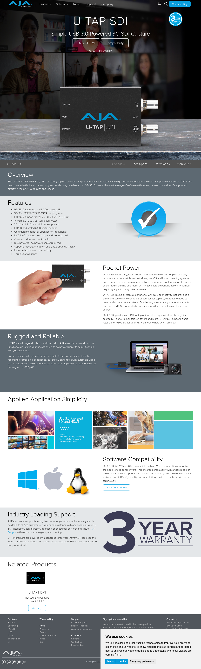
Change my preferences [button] (142, 661)
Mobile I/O (184, 163)
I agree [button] (110, 661)
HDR (10, 632)
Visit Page (37, 608)
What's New (45, 629)
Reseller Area (77, 645)
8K (9, 642)
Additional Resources (81, 629)
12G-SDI (11, 629)
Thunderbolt (14, 638)
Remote (11, 622)
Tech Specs (139, 163)
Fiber (10, 635)
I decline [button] (122, 661)
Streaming (13, 625)
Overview (118, 163)
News (42, 625)
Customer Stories (48, 635)
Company (76, 635)
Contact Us (76, 642)
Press (42, 638)
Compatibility (115, 43)
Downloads (162, 163)
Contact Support (79, 622)
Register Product (79, 625)
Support (75, 619)
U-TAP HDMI (86, 43)
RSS (41, 642)
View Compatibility (116, 487)
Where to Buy (180, 4)
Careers (75, 638)
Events (43, 632)
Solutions (12, 619)
